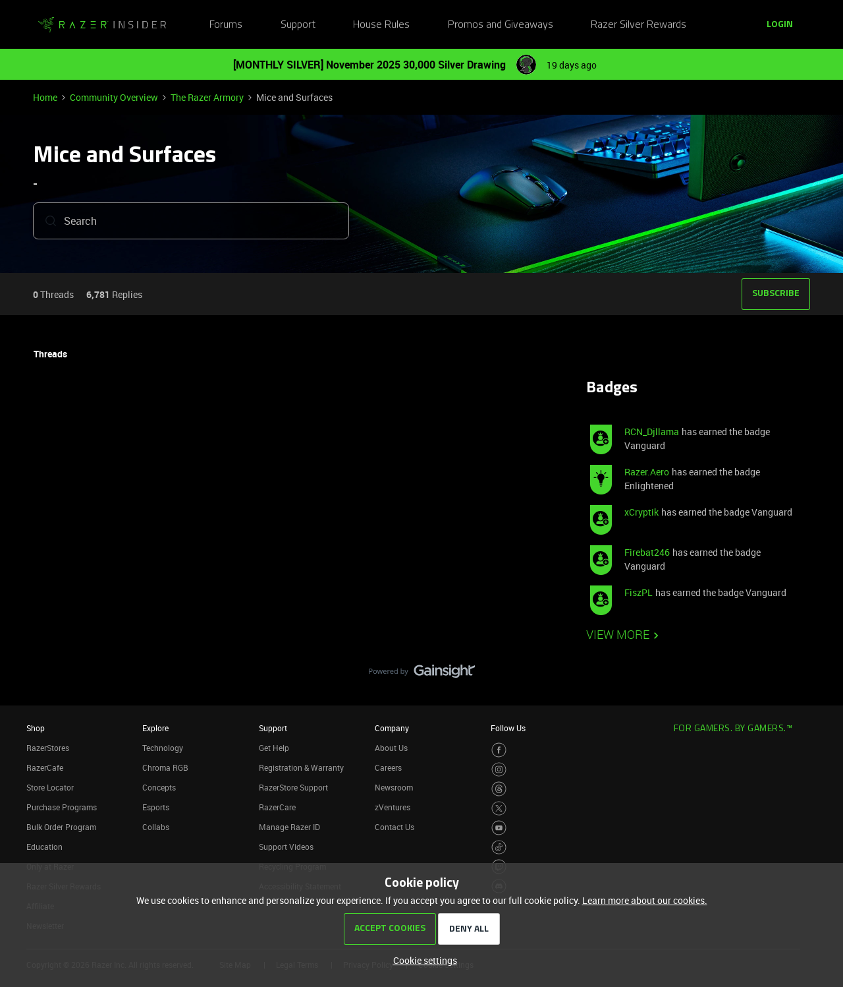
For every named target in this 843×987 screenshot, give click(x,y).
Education (44, 846)
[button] (779, 25)
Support (298, 25)
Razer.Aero (646, 471)
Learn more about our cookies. (644, 900)
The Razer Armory (207, 97)
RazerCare (277, 807)
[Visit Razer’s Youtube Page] (499, 828)
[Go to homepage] (102, 25)
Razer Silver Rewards (638, 25)
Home (45, 97)
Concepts (159, 787)
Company (392, 728)
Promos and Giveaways (500, 25)
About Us (391, 747)
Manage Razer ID (289, 827)
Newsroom (394, 787)
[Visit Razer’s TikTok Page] (499, 847)
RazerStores (47, 747)
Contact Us (394, 827)
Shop (35, 728)
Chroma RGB (165, 767)
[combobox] (191, 223)
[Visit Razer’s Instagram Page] (499, 770)
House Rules (381, 25)
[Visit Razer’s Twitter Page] (499, 808)
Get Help (274, 747)
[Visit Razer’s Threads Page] (499, 789)
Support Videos (286, 846)
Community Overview (114, 97)
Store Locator (50, 787)
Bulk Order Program (61, 827)
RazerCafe (44, 767)
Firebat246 (647, 552)
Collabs (155, 827)
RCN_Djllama (651, 431)
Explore (155, 728)
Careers (388, 767)
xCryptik (641, 512)
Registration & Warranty (301, 767)
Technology (162, 747)
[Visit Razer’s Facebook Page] (499, 750)
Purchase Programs (61, 807)
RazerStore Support (293, 787)
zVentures (392, 807)
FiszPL (638, 592)
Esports (155, 807)
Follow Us (508, 728)
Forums (225, 25)
